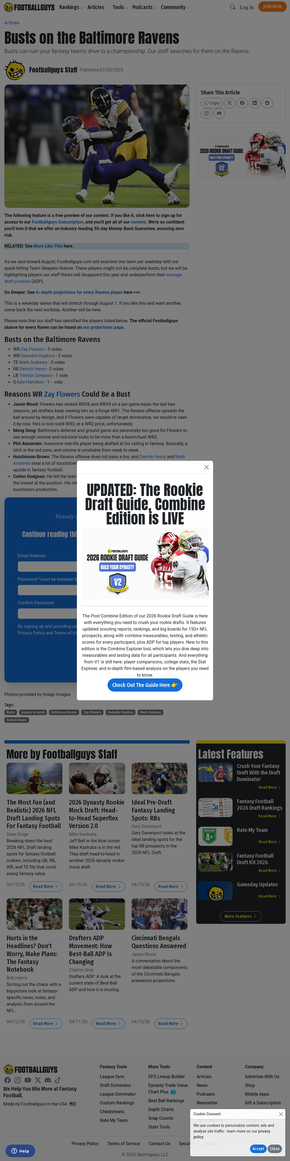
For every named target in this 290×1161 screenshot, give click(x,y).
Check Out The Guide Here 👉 (145, 685)
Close (275, 1149)
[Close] (281, 1114)
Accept (258, 1149)
